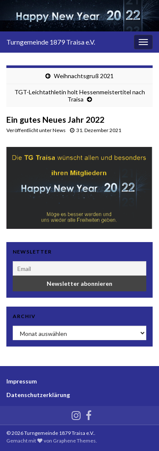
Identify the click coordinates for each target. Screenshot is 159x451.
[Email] (79, 268)
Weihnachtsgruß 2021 (84, 75)
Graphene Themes (74, 440)
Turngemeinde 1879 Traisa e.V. (50, 42)
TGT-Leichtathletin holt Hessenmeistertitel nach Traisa (79, 95)
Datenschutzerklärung (38, 394)
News (59, 130)
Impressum (21, 381)
